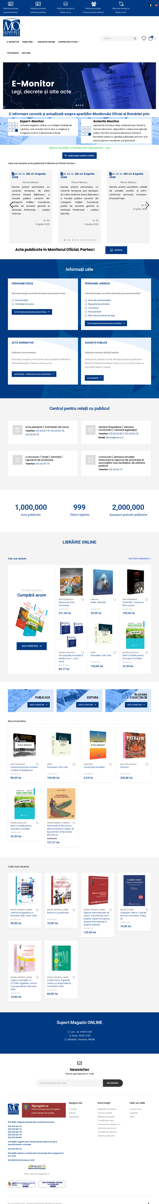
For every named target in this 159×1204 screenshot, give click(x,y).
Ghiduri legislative (67, 652)
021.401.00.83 (116, 433)
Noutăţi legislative (31, 590)
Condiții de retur (106, 1120)
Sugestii (134, 1112)
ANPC (132, 1116)
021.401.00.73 (115, 469)
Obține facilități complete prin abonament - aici (79, 148)
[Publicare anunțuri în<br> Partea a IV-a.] (66, 4)
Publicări (27, 41)
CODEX (93, 652)
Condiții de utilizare (107, 1132)
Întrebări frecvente (107, 1109)
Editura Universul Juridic (21, 910)
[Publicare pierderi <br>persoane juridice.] (38, 4)
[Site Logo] (11, 27)
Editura (26, 53)
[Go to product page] (71, 582)
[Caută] (135, 38)
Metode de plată (106, 1116)
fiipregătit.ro (40, 1105)
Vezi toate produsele (139, 559)
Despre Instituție (68, 41)
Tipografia (74, 1116)
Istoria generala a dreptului (59, 823)
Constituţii (88, 764)
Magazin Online (46, 41)
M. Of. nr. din (29, 175)
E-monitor (13, 41)
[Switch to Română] (151, 5)
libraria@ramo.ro (115, 437)
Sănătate (94, 599)
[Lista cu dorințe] (144, 38)
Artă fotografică (66, 599)
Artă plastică (130, 764)
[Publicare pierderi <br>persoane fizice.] (10, 4)
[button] (147, 205)
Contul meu (135, 1109)
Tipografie (13, 53)
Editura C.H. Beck (127, 910)
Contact (73, 1109)
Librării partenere (106, 1135)
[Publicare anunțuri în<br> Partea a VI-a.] (120, 4)
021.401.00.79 (42, 463)
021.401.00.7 (57, 430)
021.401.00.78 (42, 430)
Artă (122, 764)
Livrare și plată (105, 1112)
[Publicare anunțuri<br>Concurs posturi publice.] (93, 4)
